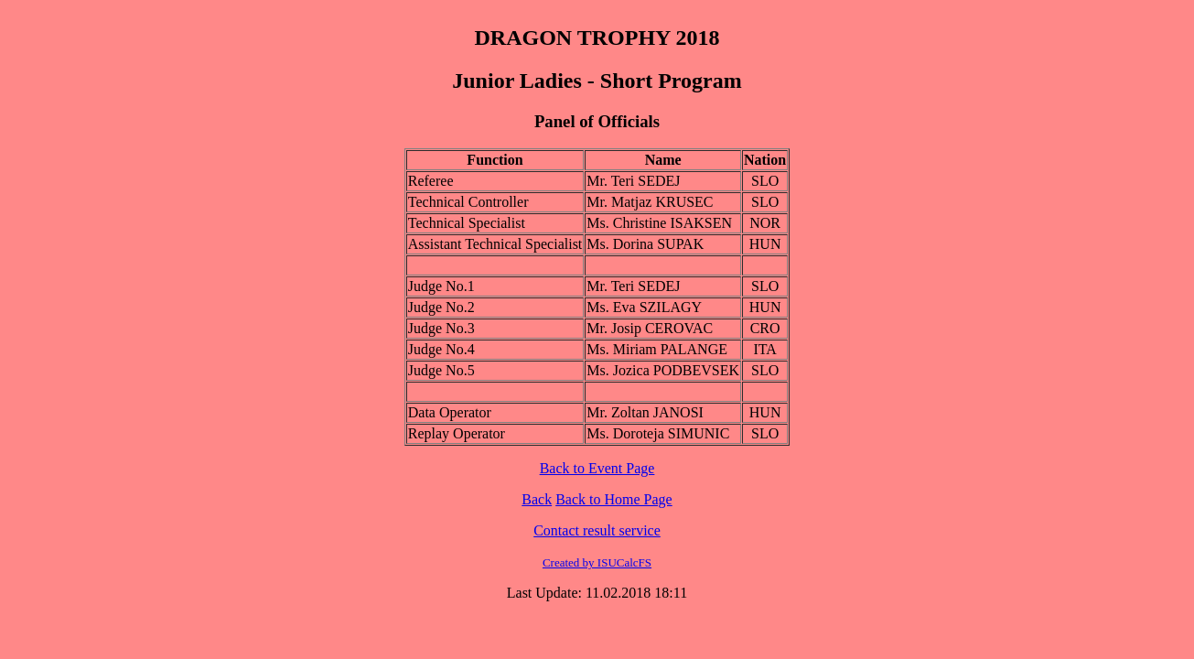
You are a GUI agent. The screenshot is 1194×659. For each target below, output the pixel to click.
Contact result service (597, 530)
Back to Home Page (613, 499)
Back (537, 499)
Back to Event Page (597, 468)
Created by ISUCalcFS (597, 562)
